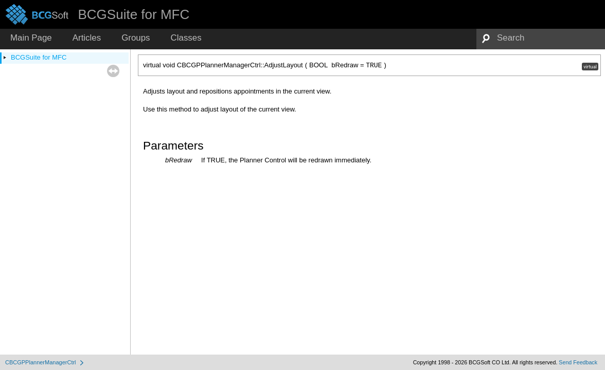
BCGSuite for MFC (38, 57)
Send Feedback (578, 362)
